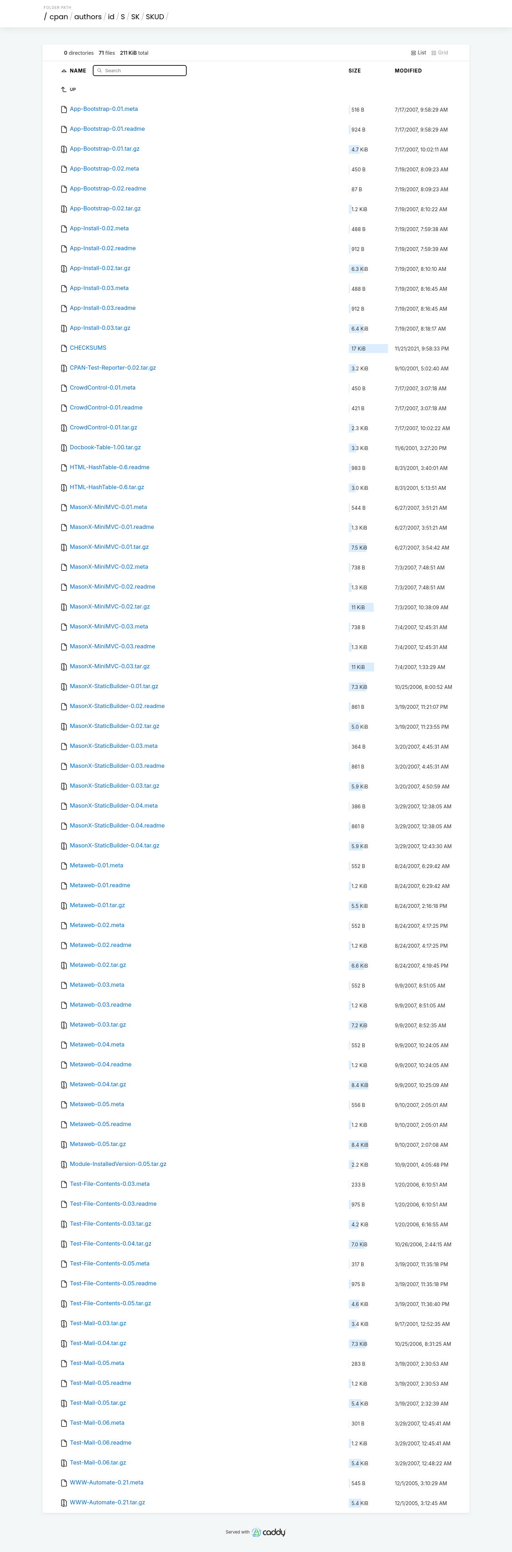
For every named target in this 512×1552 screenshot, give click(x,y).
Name (79, 70)
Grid (439, 52)
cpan (59, 17)
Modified (408, 71)
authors (88, 17)
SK (135, 17)
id (111, 17)
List (418, 52)
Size (355, 71)
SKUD (155, 17)
